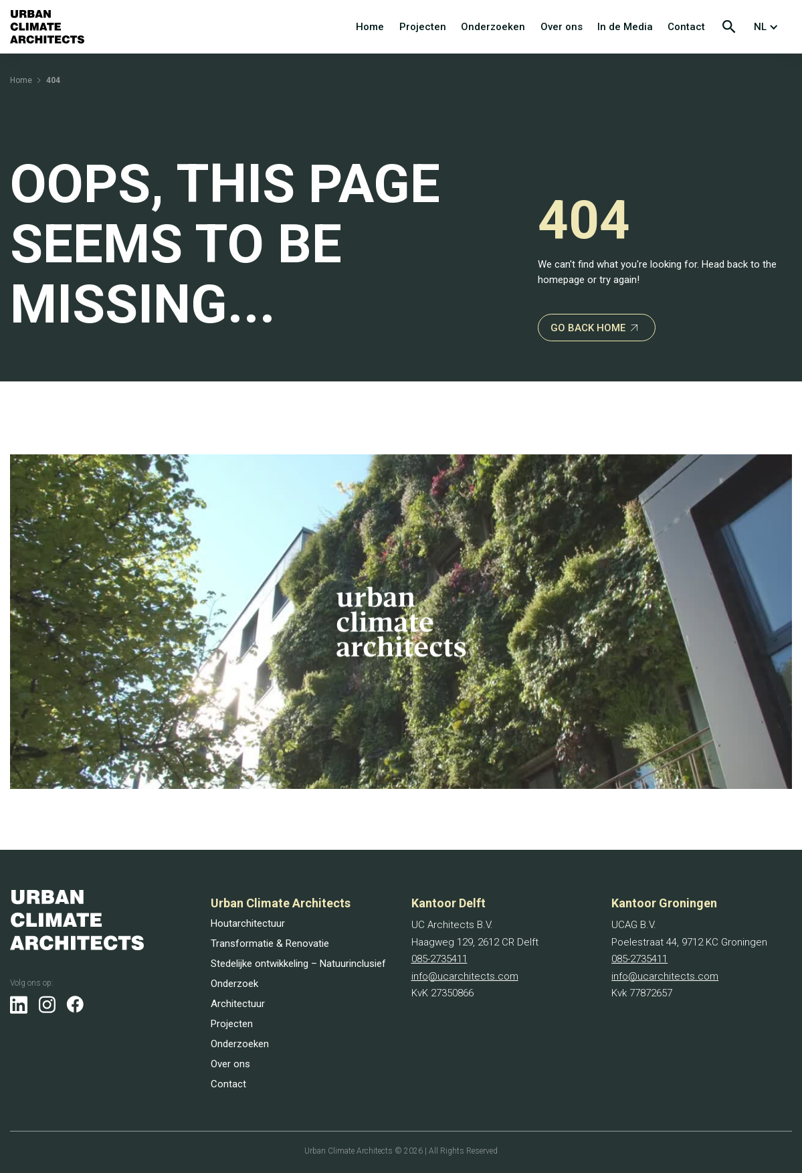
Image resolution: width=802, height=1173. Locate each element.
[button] (769, 26)
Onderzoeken (493, 27)
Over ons (561, 27)
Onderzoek (234, 984)
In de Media (625, 27)
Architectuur (238, 1004)
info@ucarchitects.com (464, 976)
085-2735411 (439, 959)
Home (370, 27)
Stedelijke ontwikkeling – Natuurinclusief (298, 964)
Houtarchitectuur (248, 923)
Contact (686, 27)
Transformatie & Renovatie (270, 943)
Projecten (422, 27)
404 (53, 80)
